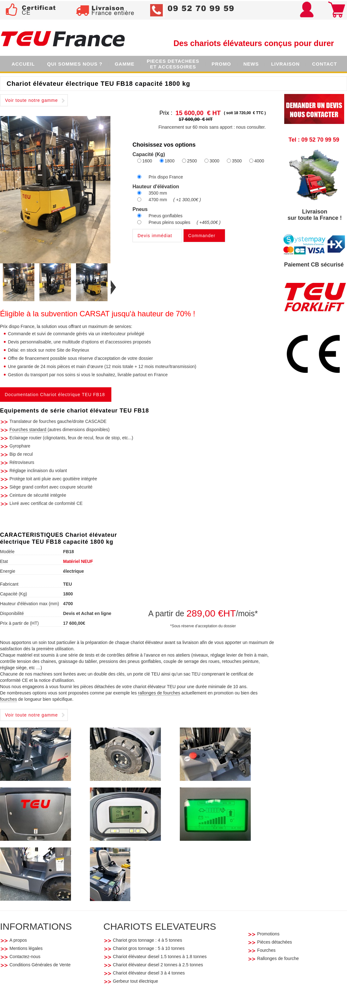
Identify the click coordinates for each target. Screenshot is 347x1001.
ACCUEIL (23, 64)
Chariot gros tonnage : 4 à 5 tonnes (148, 940)
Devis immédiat (155, 235)
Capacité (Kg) (13, 593)
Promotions (268, 933)
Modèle (7, 551)
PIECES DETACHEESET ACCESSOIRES (173, 63)
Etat (4, 561)
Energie (7, 571)
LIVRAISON (285, 64)
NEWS (251, 64)
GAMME (125, 64)
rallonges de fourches (159, 692)
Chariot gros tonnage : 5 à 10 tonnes (149, 948)
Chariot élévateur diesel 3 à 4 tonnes (149, 972)
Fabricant (9, 584)
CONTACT (324, 64)
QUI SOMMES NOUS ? (74, 64)
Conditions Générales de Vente (40, 964)
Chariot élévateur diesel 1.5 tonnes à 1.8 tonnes (160, 956)
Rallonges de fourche (278, 958)
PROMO (221, 64)
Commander (201, 235)
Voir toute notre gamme (31, 100)
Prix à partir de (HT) (19, 623)
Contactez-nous (24, 956)
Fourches (266, 950)
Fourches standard (28, 429)
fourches (8, 699)
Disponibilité (12, 613)
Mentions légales (26, 948)
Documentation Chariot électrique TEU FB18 (55, 394)
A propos (18, 940)
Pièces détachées (274, 942)
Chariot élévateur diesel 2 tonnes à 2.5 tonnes (158, 964)
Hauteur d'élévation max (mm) (29, 603)
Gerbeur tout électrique (135, 981)
